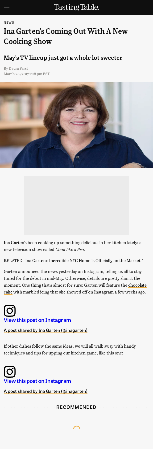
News (9, 22)
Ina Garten (14, 242)
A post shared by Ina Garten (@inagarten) (45, 330)
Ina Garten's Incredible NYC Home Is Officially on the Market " (84, 260)
